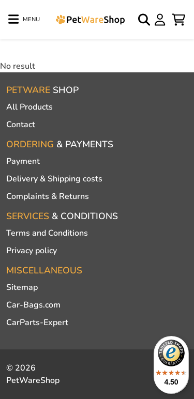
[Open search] (145, 19)
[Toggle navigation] (24, 19)
